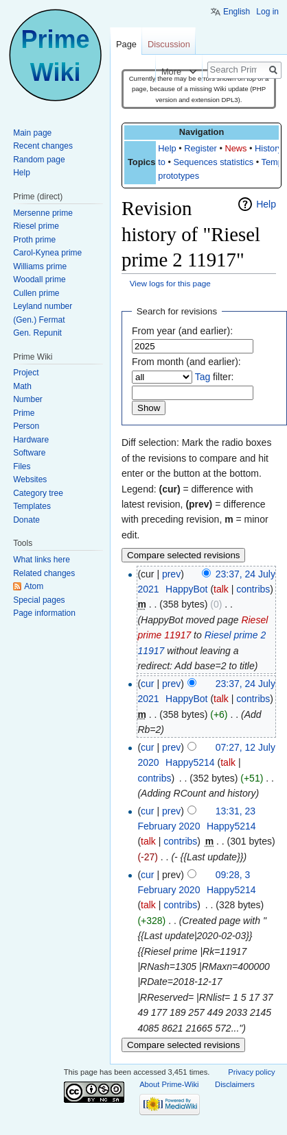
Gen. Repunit (37, 333)
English (236, 11)
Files (21, 466)
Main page (32, 133)
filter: (214, 376)
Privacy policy (251, 1072)
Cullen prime (36, 293)
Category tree (38, 493)
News (235, 148)
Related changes (44, 573)
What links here (41, 559)
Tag (203, 376)
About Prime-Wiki (168, 1084)
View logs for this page (170, 283)
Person (26, 426)
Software (29, 453)
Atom (33, 586)
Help (167, 148)
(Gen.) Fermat (39, 320)
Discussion (169, 44)
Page (126, 44)
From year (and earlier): (182, 330)
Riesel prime (36, 226)
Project (25, 372)
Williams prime (40, 266)
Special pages (39, 600)
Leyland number (42, 306)
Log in (267, 11)
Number (28, 399)
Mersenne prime (43, 213)
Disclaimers (235, 1084)
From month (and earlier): (186, 361)
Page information (44, 613)
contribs (253, 589)
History (268, 148)
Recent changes (43, 146)
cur (147, 683)
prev (171, 574)
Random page (39, 159)
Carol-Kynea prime (47, 253)
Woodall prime (39, 279)
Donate (26, 520)
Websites (30, 479)
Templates (32, 506)
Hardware (31, 440)
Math (22, 386)
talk (221, 589)
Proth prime (34, 240)
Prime (23, 413)
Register (200, 148)
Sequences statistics (214, 162)
